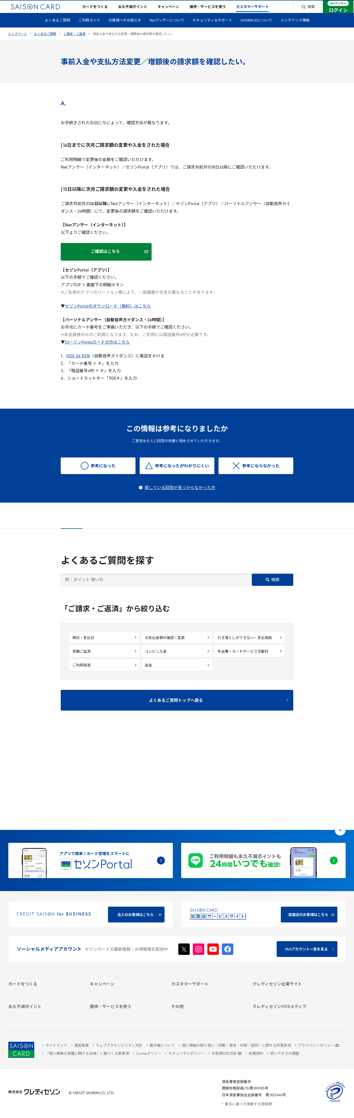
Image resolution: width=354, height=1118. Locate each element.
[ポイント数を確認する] (43, 1013)
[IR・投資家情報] (287, 935)
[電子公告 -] (287, 942)
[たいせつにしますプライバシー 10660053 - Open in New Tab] (335, 1102)
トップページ (17, 42)
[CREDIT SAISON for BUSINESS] (90, 829)
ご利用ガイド (89, 29)
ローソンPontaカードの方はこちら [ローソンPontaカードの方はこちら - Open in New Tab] (97, 351)
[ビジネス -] (287, 921)
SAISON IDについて (256, 29)
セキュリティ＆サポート (212, 29)
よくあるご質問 (57, 29)
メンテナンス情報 (295, 29)
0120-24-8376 (78, 365)
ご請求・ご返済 (74, 42)
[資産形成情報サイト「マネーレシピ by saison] (287, 981)
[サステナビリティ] (287, 928)
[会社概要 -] (287, 915)
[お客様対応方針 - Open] (225, 1054)
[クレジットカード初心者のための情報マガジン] (287, 969)
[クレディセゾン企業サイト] (287, 908)
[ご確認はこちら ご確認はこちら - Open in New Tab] (106, 260)
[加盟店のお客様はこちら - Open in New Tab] (263, 829)
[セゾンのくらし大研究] (287, 991)
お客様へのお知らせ (124, 29)
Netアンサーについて (166, 29)
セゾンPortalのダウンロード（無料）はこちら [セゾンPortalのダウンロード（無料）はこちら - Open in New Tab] (108, 315)
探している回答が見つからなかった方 (180, 496)
